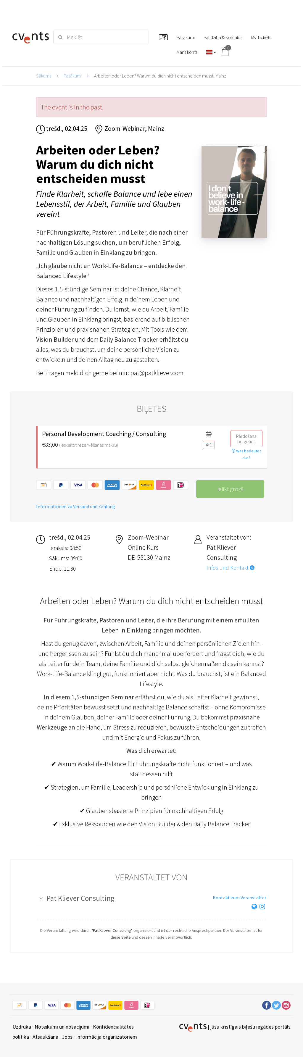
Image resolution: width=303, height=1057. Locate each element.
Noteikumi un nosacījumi (62, 1026)
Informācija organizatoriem (106, 1036)
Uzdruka (21, 1026)
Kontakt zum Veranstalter (239, 898)
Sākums (43, 76)
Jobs (67, 1036)
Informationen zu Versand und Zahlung (75, 506)
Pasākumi (73, 76)
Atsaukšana (45, 1036)
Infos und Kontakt (230, 567)
